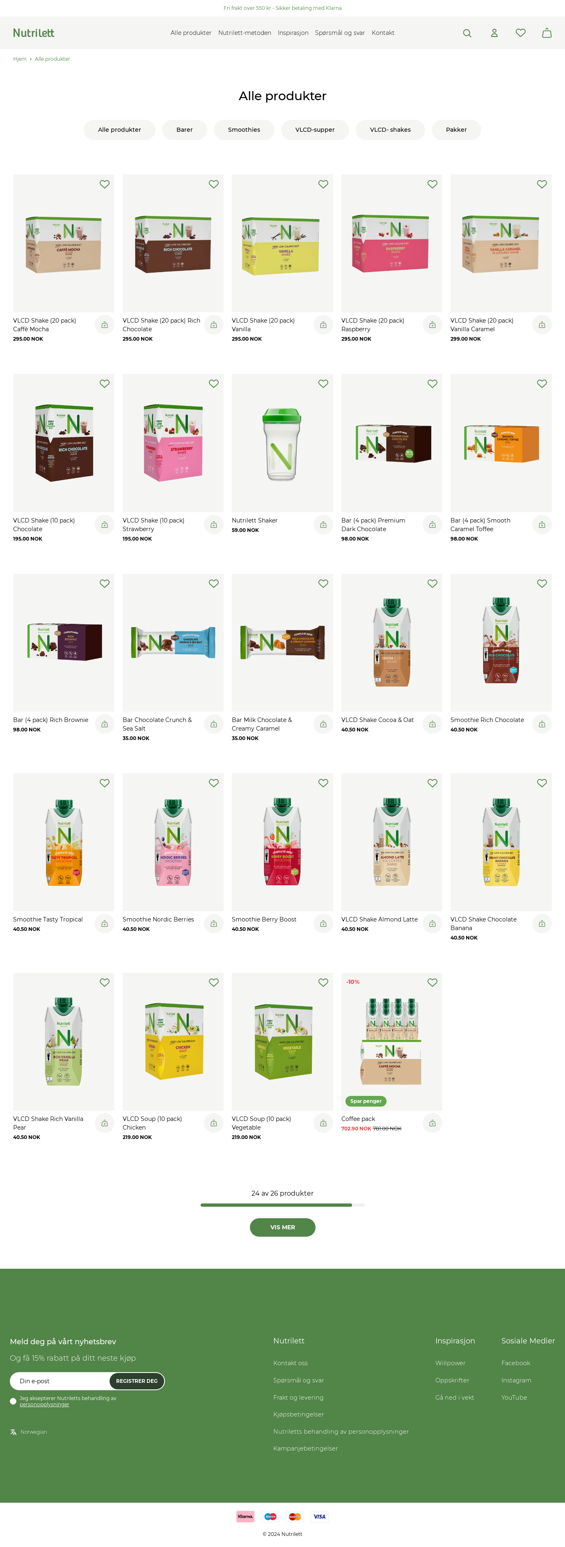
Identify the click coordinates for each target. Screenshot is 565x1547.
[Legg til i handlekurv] (104, 325)
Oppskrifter (452, 1381)
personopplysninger (44, 1405)
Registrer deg (137, 1382)
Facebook (515, 1364)
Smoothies (244, 129)
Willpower (450, 1364)
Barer (184, 129)
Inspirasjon (293, 33)
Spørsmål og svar (340, 33)
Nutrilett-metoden (244, 33)
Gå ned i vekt (454, 1398)
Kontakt (383, 33)
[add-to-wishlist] (104, 184)
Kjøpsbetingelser (298, 1415)
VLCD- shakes (390, 129)
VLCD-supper (315, 129)
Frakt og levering (298, 1398)
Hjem (20, 59)
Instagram (516, 1381)
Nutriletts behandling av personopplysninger (341, 1432)
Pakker (456, 129)
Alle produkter (191, 33)
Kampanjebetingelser (305, 1449)
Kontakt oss (290, 1364)
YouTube (514, 1398)
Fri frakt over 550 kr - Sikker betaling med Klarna (283, 8)
